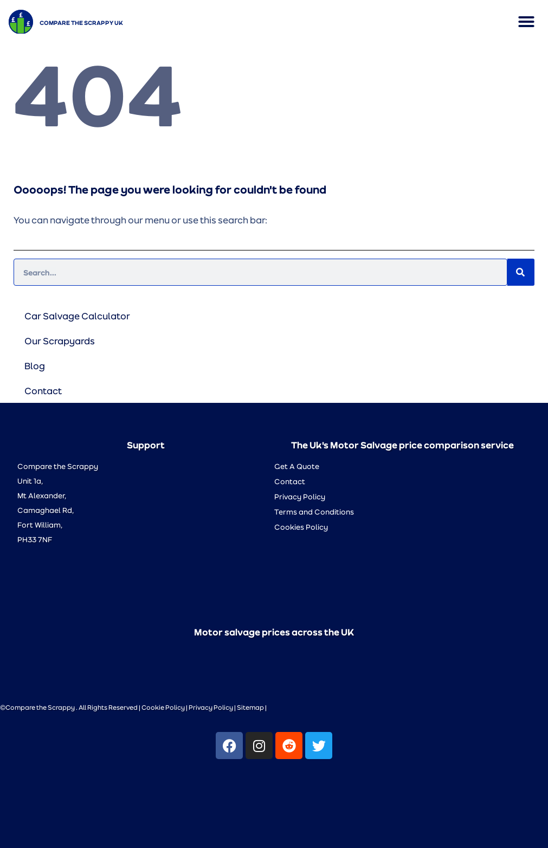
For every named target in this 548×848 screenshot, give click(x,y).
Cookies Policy (301, 526)
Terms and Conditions (314, 511)
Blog (34, 365)
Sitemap (250, 707)
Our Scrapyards (59, 340)
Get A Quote (296, 466)
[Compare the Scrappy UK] (21, 22)
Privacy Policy (299, 496)
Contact (43, 390)
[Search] (520, 272)
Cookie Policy (163, 707)
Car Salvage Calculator (77, 316)
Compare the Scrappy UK (81, 22)
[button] (526, 22)
